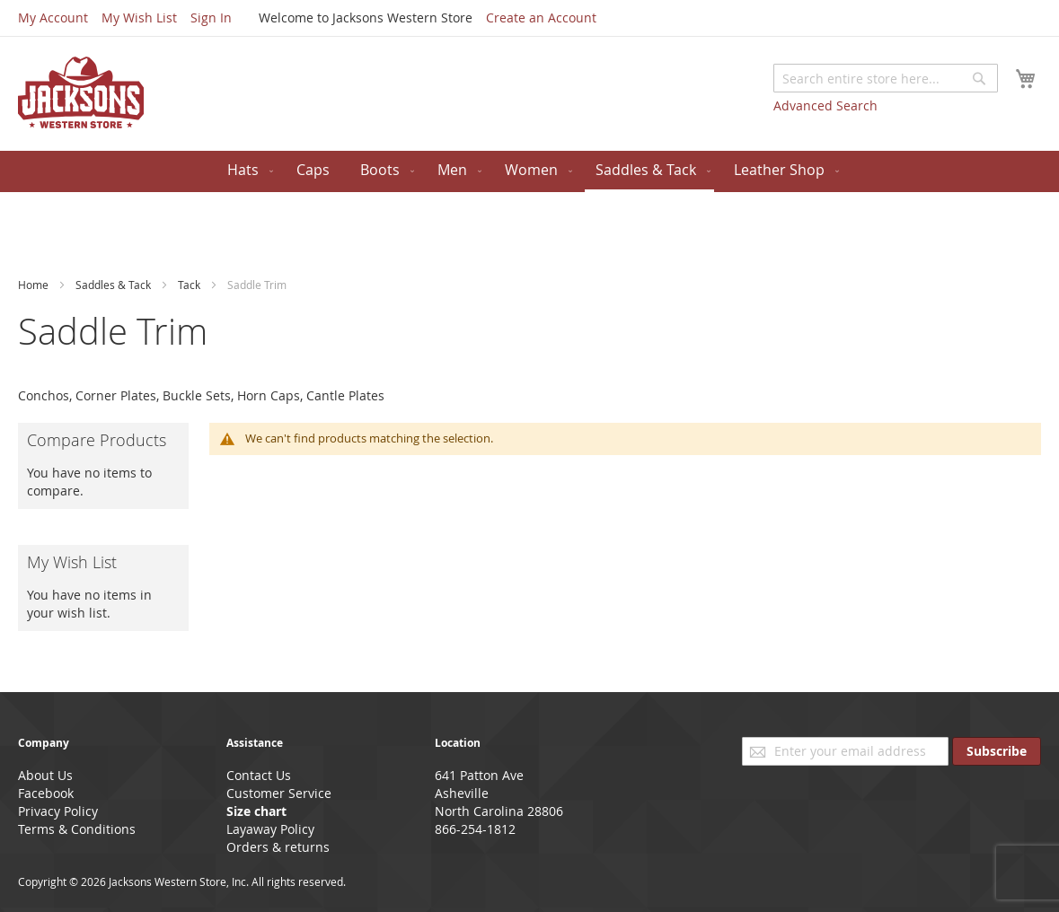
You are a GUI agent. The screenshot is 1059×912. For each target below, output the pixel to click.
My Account (53, 17)
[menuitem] (246, 170)
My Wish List (139, 17)
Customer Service (278, 793)
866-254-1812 (475, 828)
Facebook (46, 793)
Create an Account (541, 17)
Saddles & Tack (114, 284)
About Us (45, 775)
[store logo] (81, 92)
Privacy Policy (58, 811)
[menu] (529, 171)
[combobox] (885, 78)
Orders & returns (278, 846)
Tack (190, 284)
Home (34, 284)
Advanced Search (825, 105)
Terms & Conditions (77, 828)
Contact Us (258, 775)
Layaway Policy (270, 828)
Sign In (211, 17)
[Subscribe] (996, 751)
